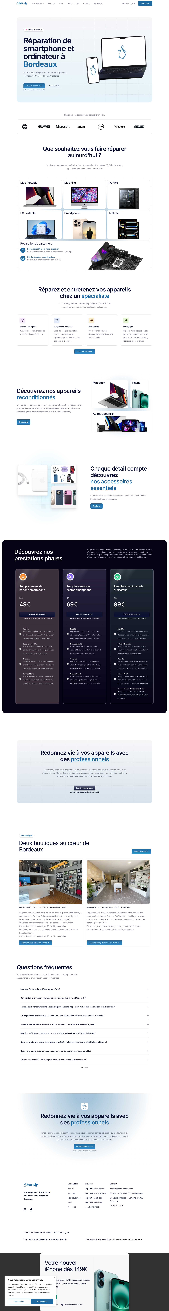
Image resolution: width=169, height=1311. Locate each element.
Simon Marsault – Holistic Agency (127, 1239)
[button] (84, 1067)
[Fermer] (54, 1277)
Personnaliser (19, 1301)
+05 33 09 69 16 (128, 3)
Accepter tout (42, 1301)
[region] (30, 1291)
